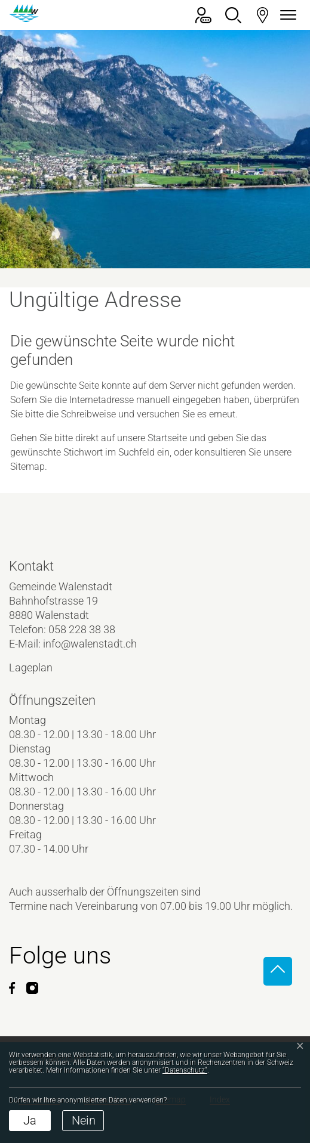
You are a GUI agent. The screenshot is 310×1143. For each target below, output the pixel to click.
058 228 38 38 (81, 629)
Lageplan (41, 667)
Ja (29, 1120)
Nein (84, 1120)
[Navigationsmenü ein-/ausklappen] (286, 15)
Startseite (167, 438)
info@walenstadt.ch (90, 643)
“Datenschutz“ (184, 1070)
